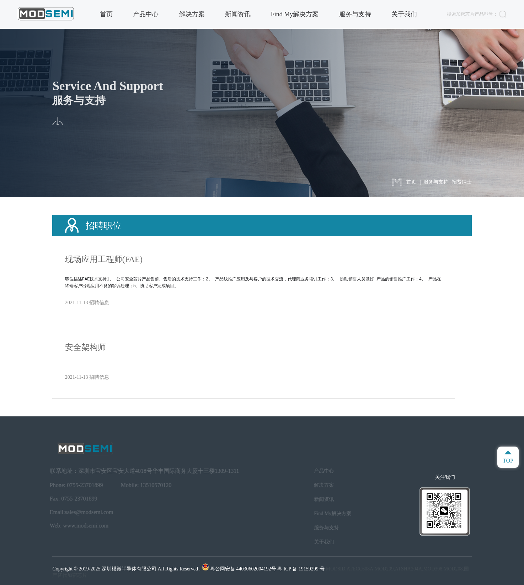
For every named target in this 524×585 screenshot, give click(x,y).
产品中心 (146, 14)
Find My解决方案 (295, 14)
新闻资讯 (238, 14)
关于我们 (404, 14)
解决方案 (192, 14)
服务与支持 (355, 14)
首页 (106, 14)
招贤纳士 (462, 182)
